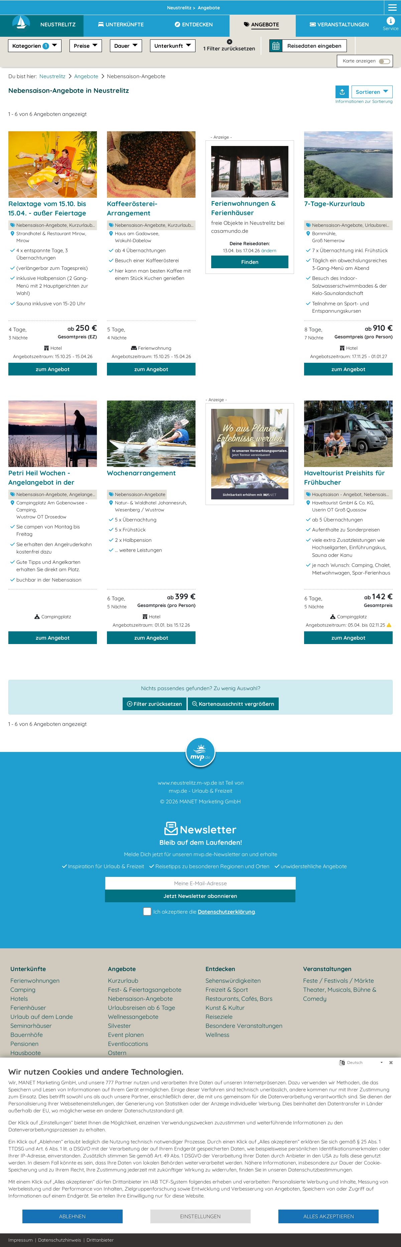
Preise (82, 45)
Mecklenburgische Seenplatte (138, 6)
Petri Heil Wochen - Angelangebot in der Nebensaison (41, 482)
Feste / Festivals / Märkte (338, 980)
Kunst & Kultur (225, 1007)
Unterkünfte (28, 969)
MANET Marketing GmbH (210, 801)
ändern (268, 251)
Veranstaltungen (327, 969)
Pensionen (24, 1044)
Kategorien (31, 45)
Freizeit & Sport (227, 989)
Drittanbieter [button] (100, 1240)
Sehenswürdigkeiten (233, 980)
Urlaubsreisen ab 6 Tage (141, 1007)
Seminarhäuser (31, 1026)
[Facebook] (361, 5)
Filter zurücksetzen (154, 703)
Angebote (86, 76)
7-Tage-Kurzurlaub (334, 203)
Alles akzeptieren (328, 1216)
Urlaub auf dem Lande (41, 1017)
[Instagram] (373, 5)
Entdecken (220, 969)
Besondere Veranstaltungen (244, 1026)
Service (391, 24)
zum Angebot (53, 369)
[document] (200, 1138)
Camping (22, 989)
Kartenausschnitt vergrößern (233, 703)
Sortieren (369, 92)
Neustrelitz (204, 6)
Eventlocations (128, 1044)
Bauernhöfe (26, 1035)
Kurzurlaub (123, 980)
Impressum (20, 1240)
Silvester (119, 1026)
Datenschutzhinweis (59, 1240)
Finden (250, 262)
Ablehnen (72, 1216)
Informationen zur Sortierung (364, 101)
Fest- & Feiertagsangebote (144, 989)
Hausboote (25, 1053)
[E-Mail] (200, 883)
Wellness (217, 1035)
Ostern (117, 1053)
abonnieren (200, 896)
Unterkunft (169, 45)
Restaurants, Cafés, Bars (239, 998)
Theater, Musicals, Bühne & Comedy (339, 994)
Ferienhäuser (28, 1007)
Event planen (126, 1035)
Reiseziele (219, 1017)
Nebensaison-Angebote (140, 998)
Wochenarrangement (141, 473)
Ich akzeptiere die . (200, 912)
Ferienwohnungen (34, 980)
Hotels (19, 998)
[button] (62, 21)
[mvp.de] (386, 5)
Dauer (122, 45)
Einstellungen (200, 1216)
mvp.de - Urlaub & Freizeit (200, 790)
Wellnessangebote (133, 1017)
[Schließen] (391, 1063)
